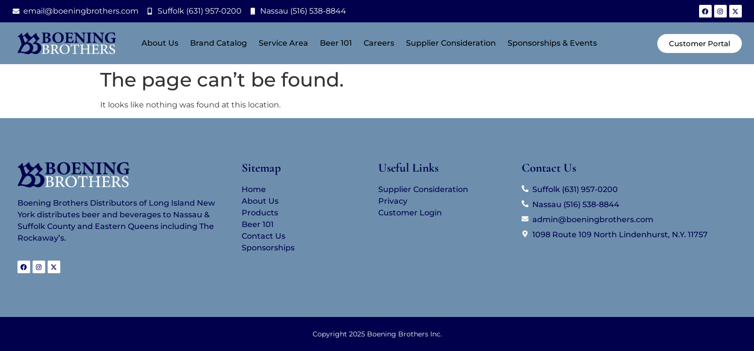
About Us (159, 43)
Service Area (283, 43)
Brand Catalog (218, 43)
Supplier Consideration (451, 43)
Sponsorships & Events (552, 43)
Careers (379, 43)
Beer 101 (336, 43)
